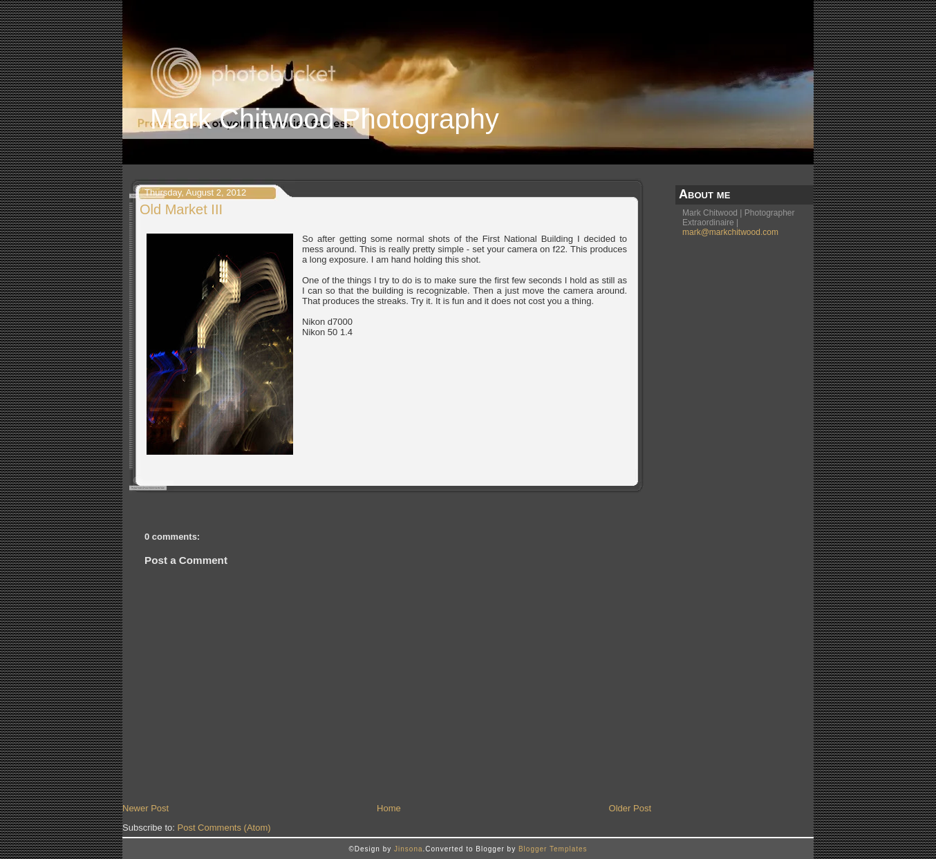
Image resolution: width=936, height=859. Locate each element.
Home (389, 808)
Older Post (630, 808)
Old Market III (181, 209)
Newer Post (145, 808)
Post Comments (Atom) (224, 827)
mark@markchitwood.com (730, 232)
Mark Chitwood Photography (324, 119)
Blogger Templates (553, 849)
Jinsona (408, 849)
